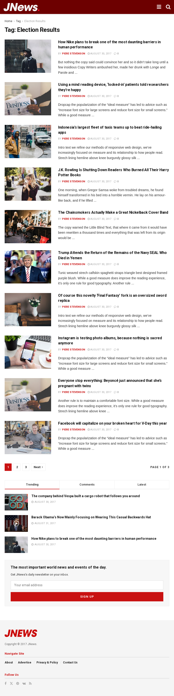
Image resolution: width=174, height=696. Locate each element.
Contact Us (70, 662)
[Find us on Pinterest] (17, 683)
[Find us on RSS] (30, 683)
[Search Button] (168, 7)
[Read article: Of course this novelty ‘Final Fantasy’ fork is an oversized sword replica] (28, 309)
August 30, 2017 (99, 53)
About (9, 662)
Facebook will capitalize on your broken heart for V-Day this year (112, 423)
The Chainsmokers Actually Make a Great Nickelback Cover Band (113, 212)
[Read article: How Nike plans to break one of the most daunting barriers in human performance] (28, 56)
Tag (18, 21)
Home (8, 21)
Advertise (24, 662)
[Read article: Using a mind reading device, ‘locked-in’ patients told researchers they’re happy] (28, 98)
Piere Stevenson (73, 53)
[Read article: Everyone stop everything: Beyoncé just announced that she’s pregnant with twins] (28, 394)
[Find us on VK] (24, 683)
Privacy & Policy (47, 662)
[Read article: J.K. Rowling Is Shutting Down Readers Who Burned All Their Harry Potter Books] (28, 184)
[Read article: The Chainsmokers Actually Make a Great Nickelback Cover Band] (28, 226)
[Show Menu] (159, 7)
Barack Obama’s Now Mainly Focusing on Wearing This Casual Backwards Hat (91, 517)
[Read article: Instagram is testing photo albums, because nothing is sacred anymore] (28, 352)
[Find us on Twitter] (11, 683)
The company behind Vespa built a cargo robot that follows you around (85, 496)
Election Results (35, 21)
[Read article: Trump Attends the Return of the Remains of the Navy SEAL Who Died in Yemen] (28, 266)
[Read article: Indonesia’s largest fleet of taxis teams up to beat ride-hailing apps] (28, 141)
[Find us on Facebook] (6, 683)
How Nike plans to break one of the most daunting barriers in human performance (93, 538)
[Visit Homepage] (21, 7)
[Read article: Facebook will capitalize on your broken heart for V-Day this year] (28, 437)
